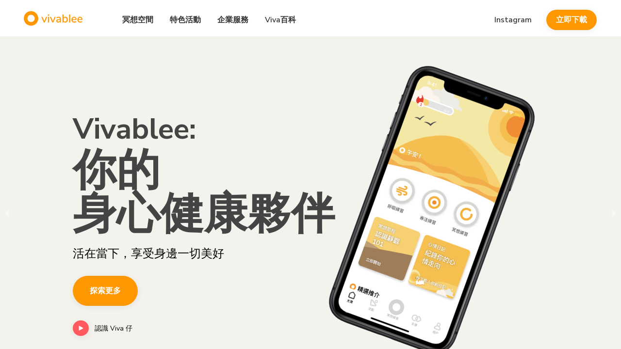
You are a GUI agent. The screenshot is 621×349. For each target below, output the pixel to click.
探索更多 (105, 291)
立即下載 (571, 20)
